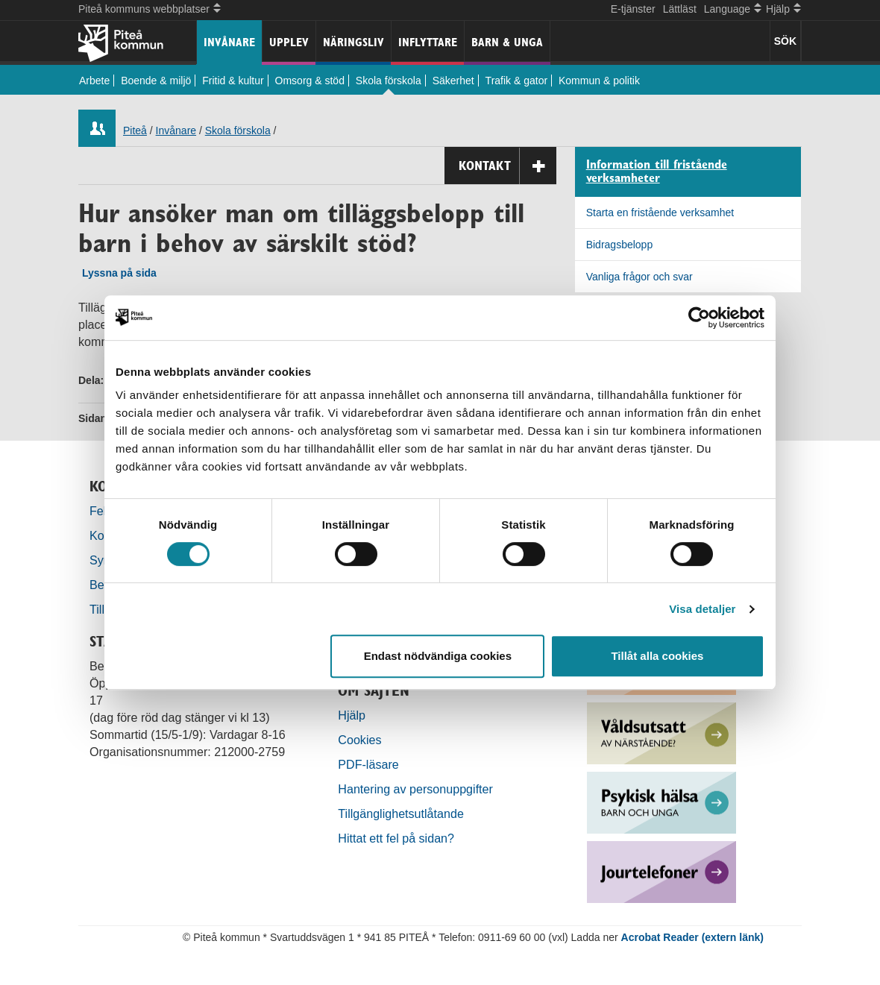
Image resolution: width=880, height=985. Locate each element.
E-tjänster (633, 9)
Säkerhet (453, 80)
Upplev (289, 42)
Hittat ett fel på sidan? (396, 838)
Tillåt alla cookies (657, 655)
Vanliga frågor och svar (639, 277)
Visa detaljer (702, 608)
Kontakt (507, 166)
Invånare (229, 42)
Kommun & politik (599, 80)
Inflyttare (427, 42)
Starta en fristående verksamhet (660, 212)
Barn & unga (507, 42)
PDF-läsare (368, 764)
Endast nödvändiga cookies (438, 655)
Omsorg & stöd (310, 80)
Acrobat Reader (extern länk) (692, 937)
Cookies (359, 739)
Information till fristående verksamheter (656, 172)
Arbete (94, 80)
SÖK (785, 41)
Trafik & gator (516, 80)
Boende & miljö (156, 80)
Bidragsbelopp (619, 245)
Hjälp (351, 715)
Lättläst (680, 9)
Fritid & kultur (232, 80)
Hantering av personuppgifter (415, 789)
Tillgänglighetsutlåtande (401, 813)
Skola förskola (388, 80)
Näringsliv (353, 42)
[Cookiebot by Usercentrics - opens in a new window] (699, 317)
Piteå (135, 130)
